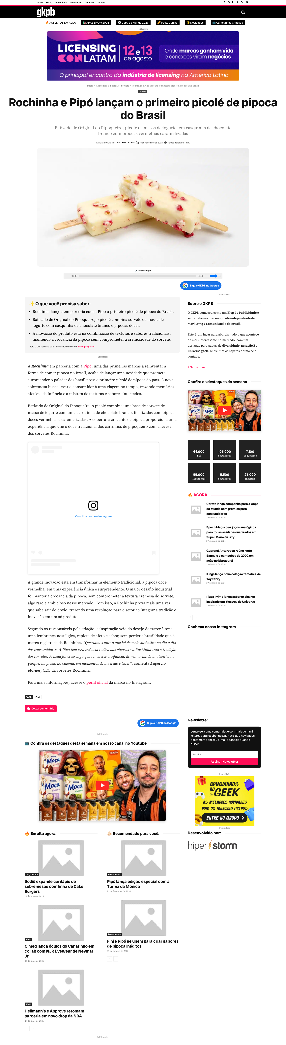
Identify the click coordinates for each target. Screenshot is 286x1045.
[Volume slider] (215, 276)
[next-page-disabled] (115, 958)
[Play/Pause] (67, 276)
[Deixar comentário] (41, 708)
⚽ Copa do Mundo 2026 (133, 22)
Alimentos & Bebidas (107, 85)
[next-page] (33, 1028)
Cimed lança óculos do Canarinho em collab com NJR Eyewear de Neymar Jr (59, 951)
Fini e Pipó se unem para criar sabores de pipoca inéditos (143, 943)
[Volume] (207, 276)
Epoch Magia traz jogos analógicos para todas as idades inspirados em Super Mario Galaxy (231, 532)
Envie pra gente (86, 346)
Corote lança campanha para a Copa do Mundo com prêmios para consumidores (232, 509)
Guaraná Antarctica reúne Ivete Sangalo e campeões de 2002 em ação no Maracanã (230, 556)
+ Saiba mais (196, 367)
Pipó (87, 366)
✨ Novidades (195, 22)
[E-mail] (224, 754)
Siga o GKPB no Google (201, 285)
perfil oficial (97, 682)
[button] (243, 12)
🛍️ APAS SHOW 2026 (95, 22)
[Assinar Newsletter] (224, 761)
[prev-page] (27, 1028)
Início (90, 85)
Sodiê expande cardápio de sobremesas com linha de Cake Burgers (54, 886)
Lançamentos (32, 874)
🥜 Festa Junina (167, 22)
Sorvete (125, 85)
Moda (28, 939)
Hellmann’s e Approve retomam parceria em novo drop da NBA (54, 1013)
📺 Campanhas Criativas (227, 22)
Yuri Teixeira (128, 142)
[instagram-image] (200, 645)
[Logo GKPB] (46, 12)
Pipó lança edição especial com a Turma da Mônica (138, 884)
